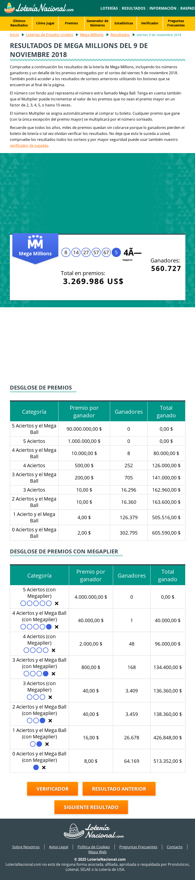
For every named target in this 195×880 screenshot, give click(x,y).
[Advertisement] (97, 192)
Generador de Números (97, 23)
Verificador (150, 23)
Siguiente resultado (91, 807)
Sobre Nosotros (26, 846)
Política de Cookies (94, 846)
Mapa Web (97, 851)
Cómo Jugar (45, 23)
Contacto (175, 846)
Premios (71, 23)
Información (162, 8)
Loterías (109, 8)
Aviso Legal (58, 846)
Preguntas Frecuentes (176, 23)
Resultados (133, 8)
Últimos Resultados (19, 23)
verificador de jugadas (29, 145)
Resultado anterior (119, 789)
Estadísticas (123, 23)
